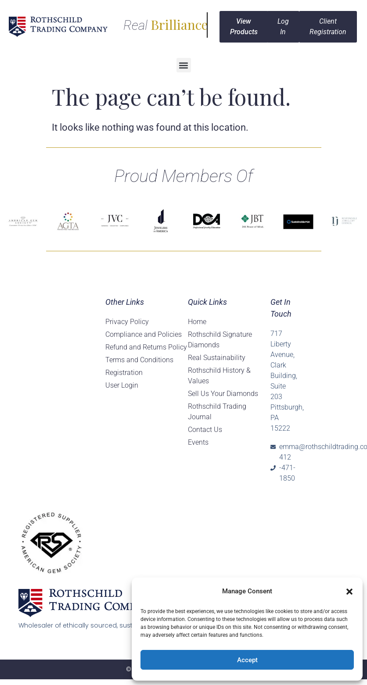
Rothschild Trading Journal (217, 411)
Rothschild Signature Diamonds (220, 339)
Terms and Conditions (139, 360)
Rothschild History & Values (219, 375)
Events (198, 442)
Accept (247, 660)
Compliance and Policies (143, 334)
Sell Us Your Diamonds (223, 393)
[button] (349, 591)
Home (197, 322)
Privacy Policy (127, 322)
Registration (124, 372)
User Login (121, 385)
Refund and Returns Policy (146, 347)
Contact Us (205, 429)
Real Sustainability (216, 357)
